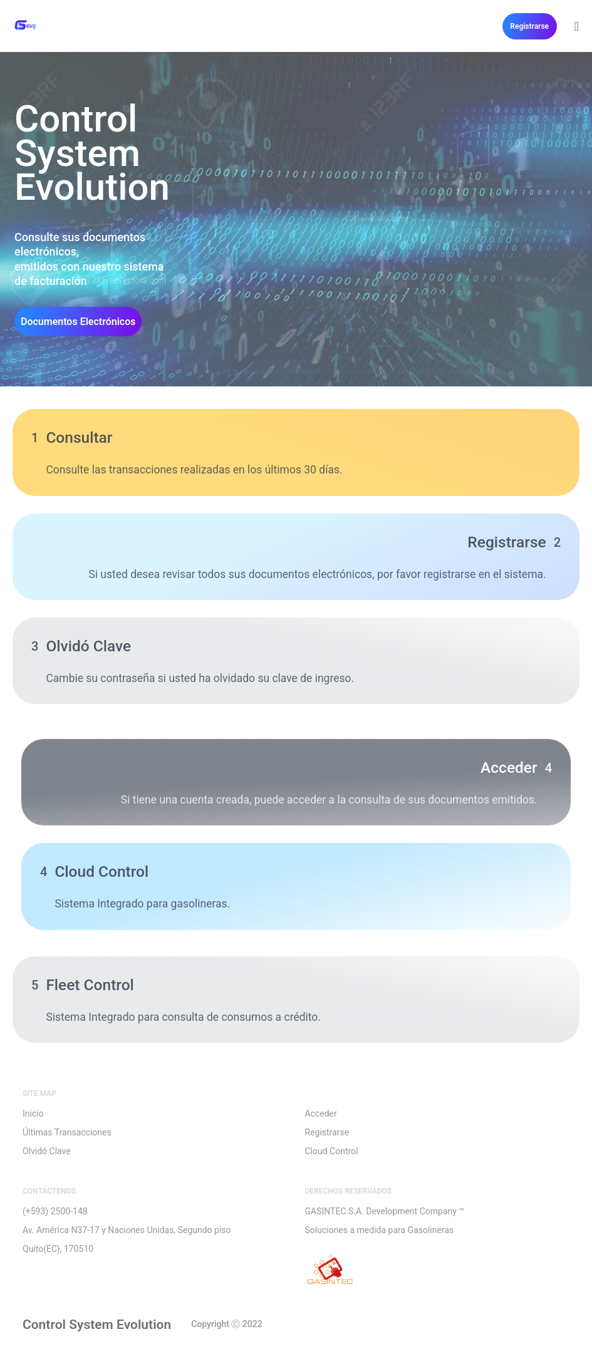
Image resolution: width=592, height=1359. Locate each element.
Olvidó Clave (47, 1151)
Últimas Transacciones (67, 1132)
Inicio (33, 1113)
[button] (529, 26)
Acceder (321, 1113)
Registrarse (327, 1132)
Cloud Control (331, 1151)
